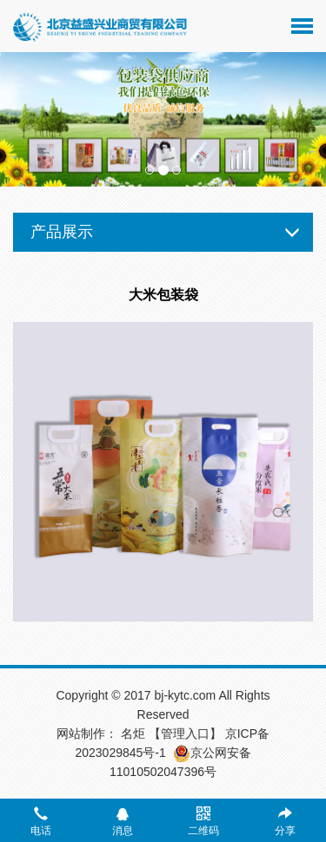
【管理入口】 (185, 733)
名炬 (133, 733)
